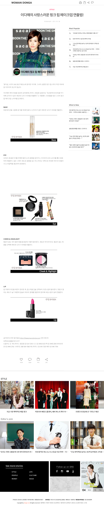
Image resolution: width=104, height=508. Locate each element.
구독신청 (15, 499)
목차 (89, 490)
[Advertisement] (29, 179)
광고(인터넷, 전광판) (60, 499)
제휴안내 (68, 499)
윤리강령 (24, 499)
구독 (94, 490)
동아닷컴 (47, 499)
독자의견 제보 (30, 499)
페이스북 (57, 471)
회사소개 (52, 499)
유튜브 (67, 471)
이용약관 (73, 499)
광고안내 (20, 499)
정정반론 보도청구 (39, 499)
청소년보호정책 (88, 499)
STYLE (52, 10)
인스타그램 (62, 471)
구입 (100, 490)
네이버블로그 (73, 471)
